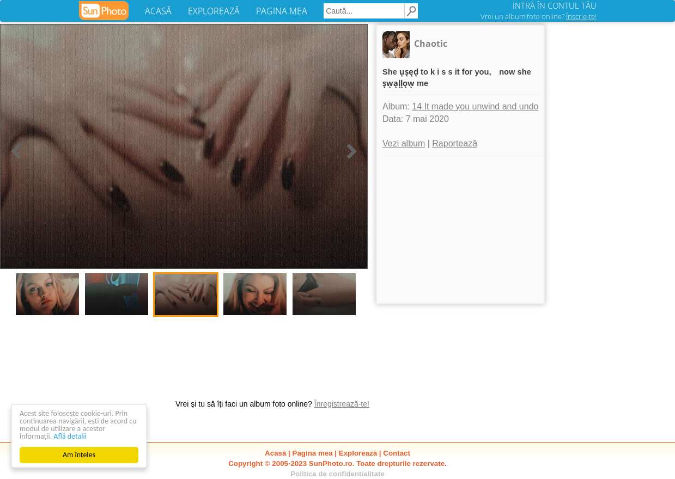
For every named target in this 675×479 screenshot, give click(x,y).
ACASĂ (158, 11)
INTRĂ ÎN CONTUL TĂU (555, 5)
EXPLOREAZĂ (214, 11)
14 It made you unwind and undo (475, 106)
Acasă (275, 453)
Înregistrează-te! (341, 404)
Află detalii (70, 436)
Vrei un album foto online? (539, 16)
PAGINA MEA (281, 11)
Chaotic (430, 44)
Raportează (454, 143)
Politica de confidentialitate (337, 474)
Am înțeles (79, 454)
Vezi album (403, 143)
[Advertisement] (460, 230)
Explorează (358, 453)
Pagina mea (313, 453)
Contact (396, 453)
